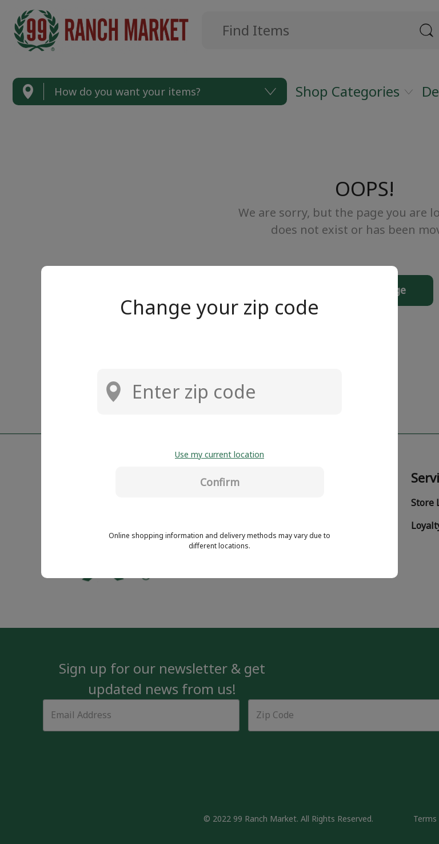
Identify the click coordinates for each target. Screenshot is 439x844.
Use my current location (219, 454)
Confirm (220, 482)
